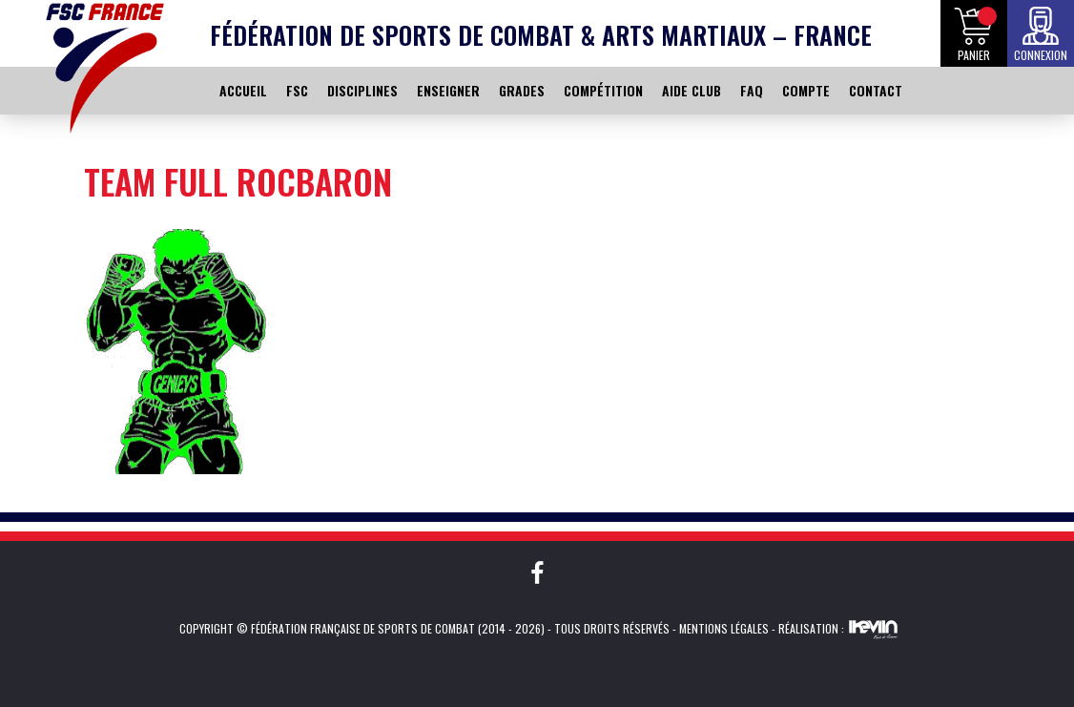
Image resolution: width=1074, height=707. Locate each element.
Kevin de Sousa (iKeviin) (873, 628)
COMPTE (806, 90)
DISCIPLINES (362, 90)
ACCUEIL (243, 90)
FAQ (751, 90)
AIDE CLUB (691, 90)
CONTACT (875, 90)
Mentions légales (724, 628)
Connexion (1040, 55)
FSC (297, 90)
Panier (974, 55)
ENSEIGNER (448, 90)
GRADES (522, 90)
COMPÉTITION (603, 90)
